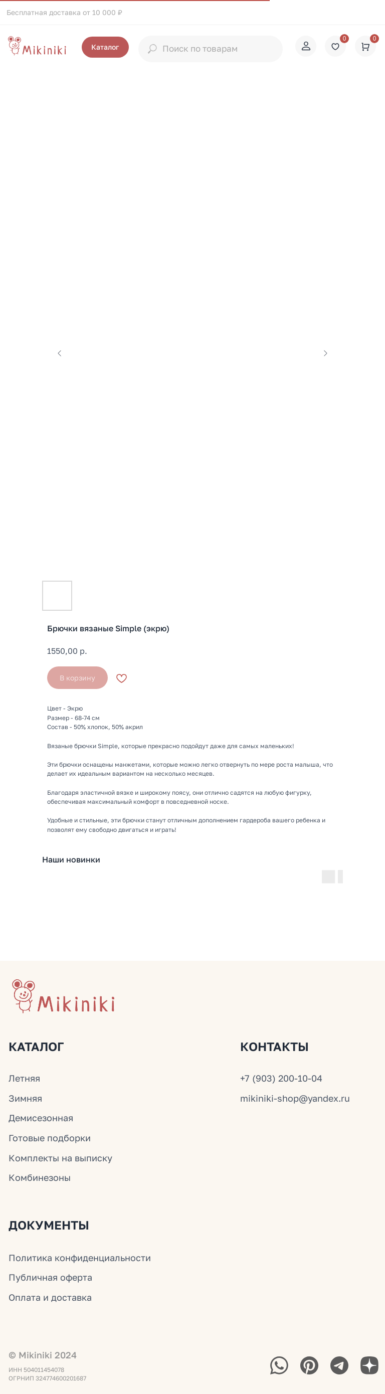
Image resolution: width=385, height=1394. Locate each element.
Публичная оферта (50, 1277)
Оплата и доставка (50, 1297)
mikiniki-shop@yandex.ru (295, 1098)
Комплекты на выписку (60, 1157)
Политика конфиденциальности (80, 1257)
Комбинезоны (40, 1177)
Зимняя (25, 1098)
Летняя (24, 1078)
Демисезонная (41, 1117)
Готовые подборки (50, 1137)
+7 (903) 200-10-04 (281, 1078)
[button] (105, 47)
